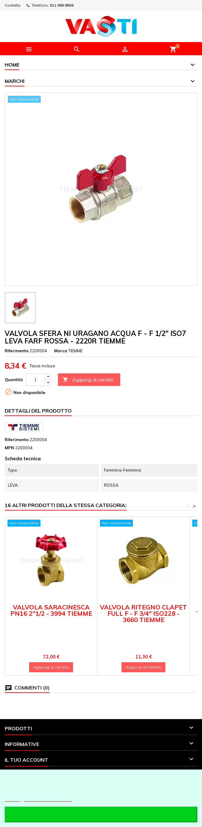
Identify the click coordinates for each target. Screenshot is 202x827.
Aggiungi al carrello (88, 379)
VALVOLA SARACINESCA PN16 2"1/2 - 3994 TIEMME (51, 610)
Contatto (13, 5)
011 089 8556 (62, 5)
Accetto (101, 814)
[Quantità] (35, 379)
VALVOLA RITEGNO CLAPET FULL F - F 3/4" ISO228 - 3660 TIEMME (143, 613)
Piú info (12, 798)
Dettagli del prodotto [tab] (38, 411)
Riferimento (16, 350)
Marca (60, 350)
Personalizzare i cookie (48, 798)
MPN (9, 447)
